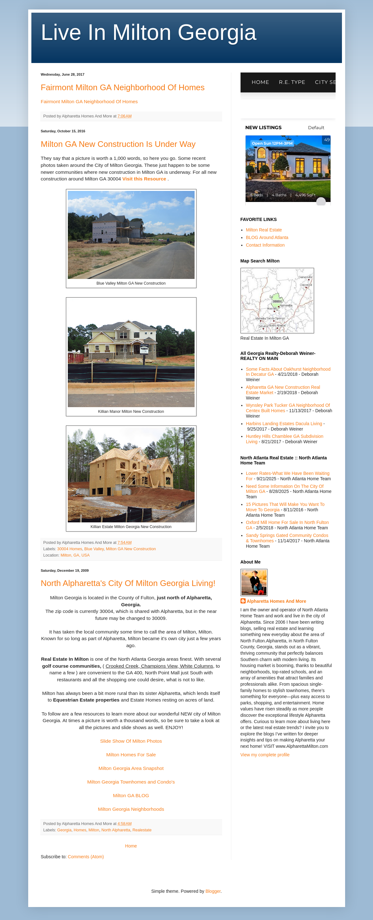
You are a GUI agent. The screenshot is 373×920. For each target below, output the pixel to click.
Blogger (212, 891)
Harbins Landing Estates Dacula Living (284, 423)
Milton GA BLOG (131, 795)
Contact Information (265, 245)
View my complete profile (265, 754)
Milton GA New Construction (131, 549)
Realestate (141, 830)
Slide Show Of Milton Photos (131, 741)
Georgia (64, 830)
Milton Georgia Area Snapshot (131, 768)
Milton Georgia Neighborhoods (131, 809)
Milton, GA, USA (75, 555)
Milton (93, 830)
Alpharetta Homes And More (276, 601)
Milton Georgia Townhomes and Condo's (131, 782)
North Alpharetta (115, 830)
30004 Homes (69, 549)
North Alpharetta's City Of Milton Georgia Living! (128, 583)
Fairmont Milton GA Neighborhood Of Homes (123, 87)
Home (131, 845)
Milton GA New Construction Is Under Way (118, 144)
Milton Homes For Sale (131, 754)
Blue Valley (94, 549)
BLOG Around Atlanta (267, 237)
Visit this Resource (144, 178)
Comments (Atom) (86, 856)
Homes (80, 830)
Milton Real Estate (264, 229)
